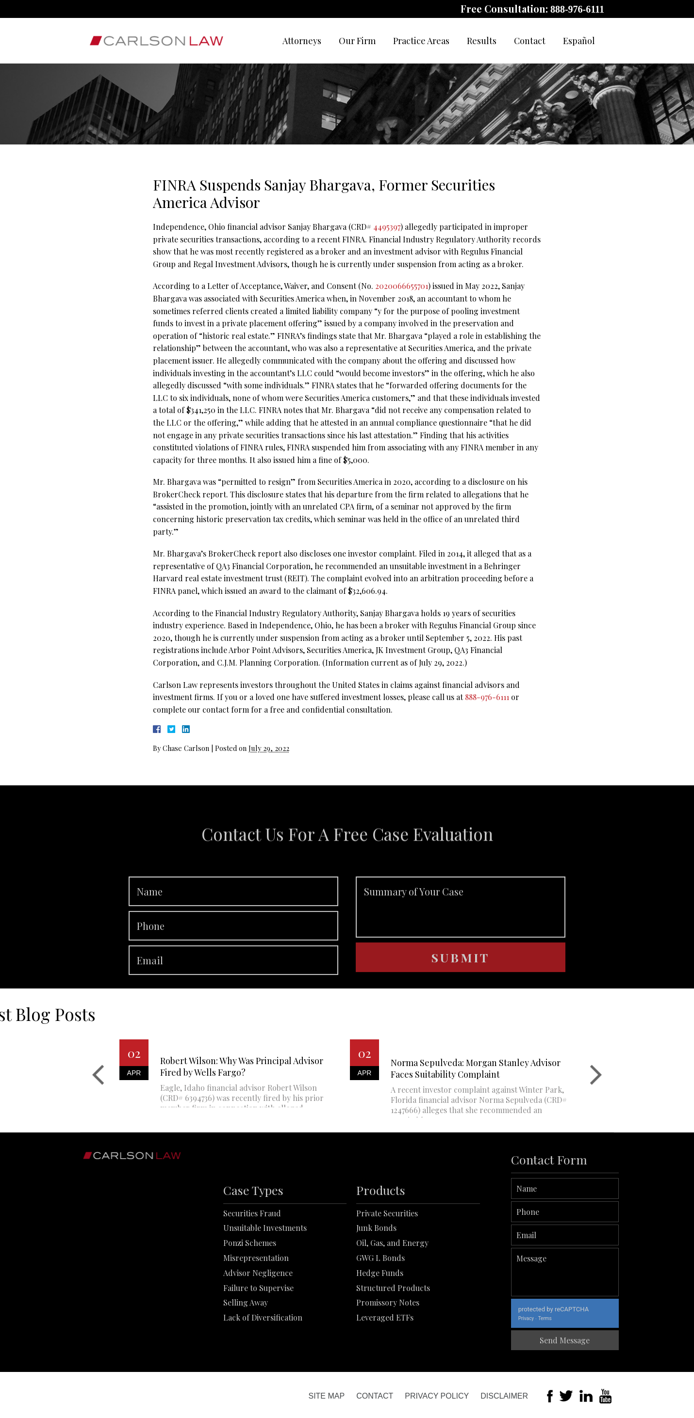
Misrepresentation (256, 1308)
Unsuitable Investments (265, 1278)
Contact (529, 41)
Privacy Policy (437, 1396)
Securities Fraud (252, 1263)
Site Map (326, 1396)
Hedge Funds (379, 1323)
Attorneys (301, 41)
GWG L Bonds (380, 1308)
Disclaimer (504, 1396)
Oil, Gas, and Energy (392, 1293)
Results (481, 41)
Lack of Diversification (262, 1368)
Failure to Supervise (258, 1338)
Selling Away (245, 1353)
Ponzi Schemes (249, 1293)
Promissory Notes (387, 1353)
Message (599, 1272)
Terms (579, 1318)
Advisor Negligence (258, 1323)
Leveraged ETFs (384, 1368)
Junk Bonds (376, 1278)
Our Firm (357, 41)
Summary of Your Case (460, 940)
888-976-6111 (577, 9)
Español (579, 41)
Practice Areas (421, 41)
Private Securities (387, 1263)
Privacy (560, 1318)
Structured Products (393, 1338)
